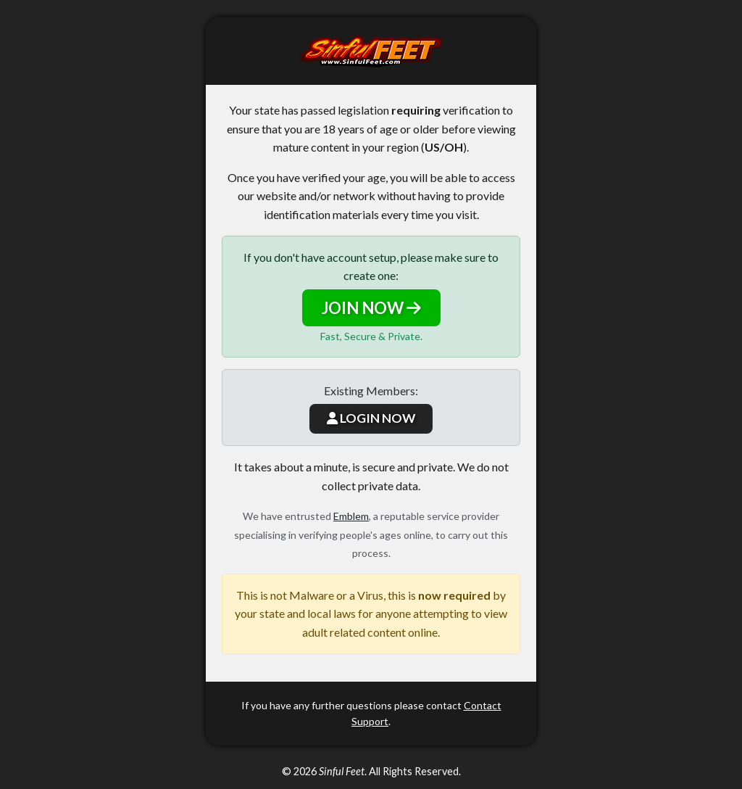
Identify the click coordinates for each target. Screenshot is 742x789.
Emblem (351, 516)
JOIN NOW (371, 308)
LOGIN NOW (371, 418)
